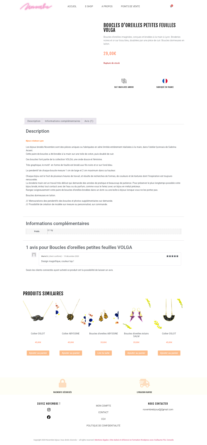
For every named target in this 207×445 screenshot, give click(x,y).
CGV (103, 419)
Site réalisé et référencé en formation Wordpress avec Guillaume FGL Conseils (142, 440)
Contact (103, 412)
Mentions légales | (102, 440)
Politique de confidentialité (103, 425)
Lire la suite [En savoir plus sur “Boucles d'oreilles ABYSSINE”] (103, 353)
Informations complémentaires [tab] (62, 121)
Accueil (72, 6)
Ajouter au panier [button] (38, 353)
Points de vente (130, 6)
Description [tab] (34, 121)
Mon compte (103, 405)
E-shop (89, 6)
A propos (107, 6)
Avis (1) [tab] (89, 121)
